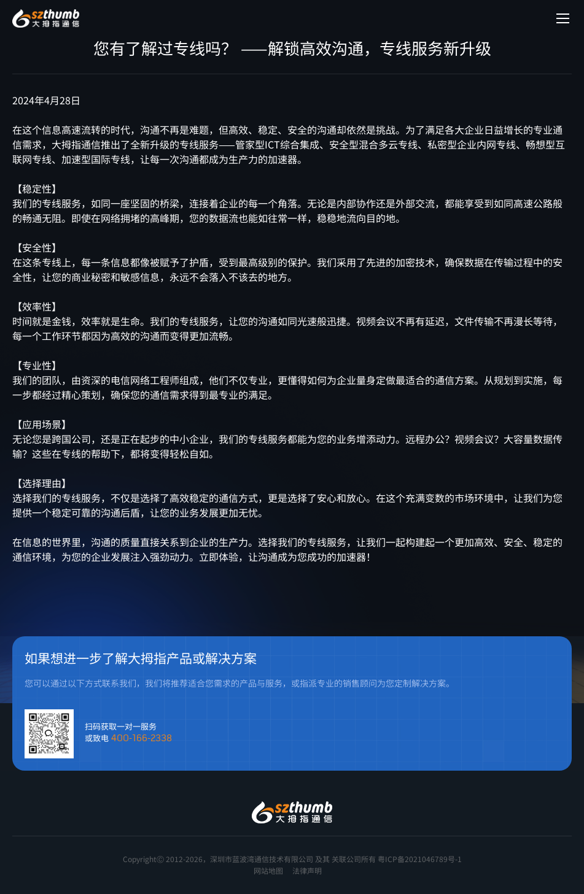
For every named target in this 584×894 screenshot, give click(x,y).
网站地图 (268, 870)
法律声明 (307, 870)
